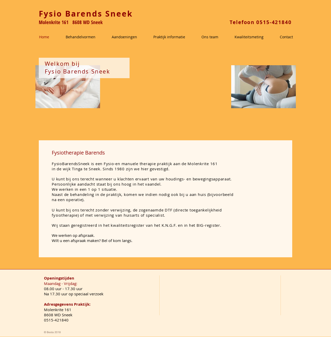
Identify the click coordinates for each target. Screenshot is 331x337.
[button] (86, 37)
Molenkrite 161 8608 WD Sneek (71, 22)
